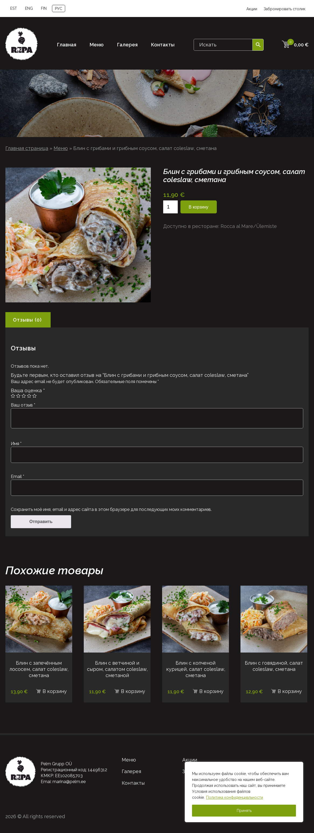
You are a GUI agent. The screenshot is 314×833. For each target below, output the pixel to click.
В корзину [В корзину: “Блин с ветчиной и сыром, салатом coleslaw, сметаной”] (133, 691)
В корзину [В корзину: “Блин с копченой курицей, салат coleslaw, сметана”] (211, 691)
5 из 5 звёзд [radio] (34, 396)
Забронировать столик (284, 9)
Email (17, 476)
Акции (251, 9)
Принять (244, 810)
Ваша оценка (28, 390)
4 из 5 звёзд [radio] (29, 396)
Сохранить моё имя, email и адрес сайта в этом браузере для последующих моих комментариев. (111, 509)
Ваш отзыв (23, 405)
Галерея (127, 44)
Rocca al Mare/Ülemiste (249, 226)
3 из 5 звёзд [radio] (24, 396)
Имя (16, 443)
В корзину (198, 207)
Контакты (163, 44)
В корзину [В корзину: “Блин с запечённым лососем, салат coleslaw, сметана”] (55, 691)
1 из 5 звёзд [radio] (13, 396)
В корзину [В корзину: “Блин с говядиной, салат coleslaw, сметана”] (290, 691)
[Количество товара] (170, 206)
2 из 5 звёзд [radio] (18, 396)
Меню (97, 44)
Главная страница (26, 148)
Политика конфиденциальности (234, 797)
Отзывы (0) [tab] (27, 320)
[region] (244, 792)
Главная (66, 44)
